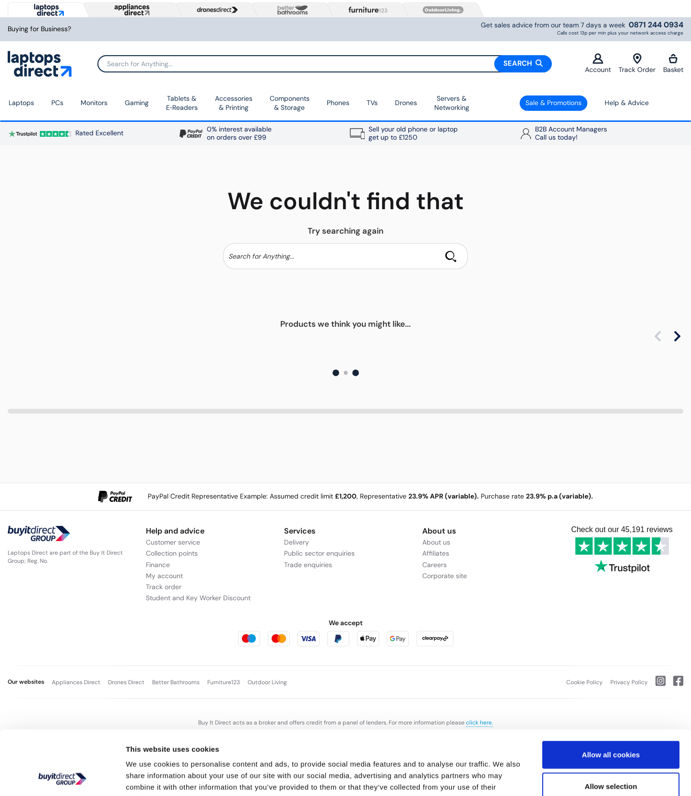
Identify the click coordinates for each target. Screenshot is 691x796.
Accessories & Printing (233, 103)
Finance (158, 564)
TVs (372, 102)
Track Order (637, 63)
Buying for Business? (39, 29)
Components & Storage (290, 103)
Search (523, 63)
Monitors (94, 102)
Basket (673, 63)
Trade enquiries (308, 564)
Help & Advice (627, 102)
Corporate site (444, 575)
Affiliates (435, 553)
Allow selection (610, 726)
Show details (503, 777)
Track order (163, 586)
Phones (338, 102)
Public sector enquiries (319, 553)
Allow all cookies (611, 694)
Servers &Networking (451, 103)
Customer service (173, 542)
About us (436, 542)
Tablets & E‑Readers (182, 103)
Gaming (137, 102)
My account (164, 575)
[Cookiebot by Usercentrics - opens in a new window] (62, 777)
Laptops (21, 102)
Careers (434, 564)
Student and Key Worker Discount (198, 598)
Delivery (296, 542)
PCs (57, 102)
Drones (406, 102)
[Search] (324, 63)
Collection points (172, 553)
